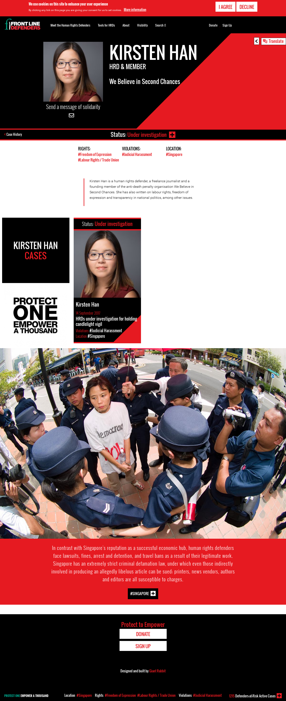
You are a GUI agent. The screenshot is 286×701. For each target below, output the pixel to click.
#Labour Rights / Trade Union (98, 159)
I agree (225, 6)
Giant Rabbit (157, 670)
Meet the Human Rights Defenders (70, 25)
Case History (14, 134)
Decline (247, 6)
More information (135, 9)
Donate (213, 25)
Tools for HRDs (106, 25)
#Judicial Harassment (137, 154)
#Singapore (174, 154)
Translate (276, 41)
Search (160, 25)
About (126, 25)
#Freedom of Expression (94, 154)
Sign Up (227, 25)
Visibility (142, 25)
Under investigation (146, 134)
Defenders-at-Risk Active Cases (252, 695)
